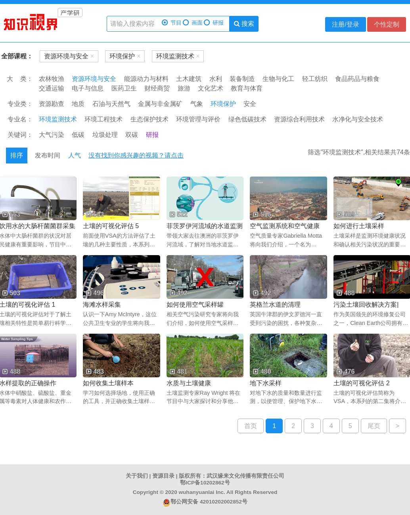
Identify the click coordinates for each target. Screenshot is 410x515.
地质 (78, 103)
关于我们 (137, 476)
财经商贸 (157, 88)
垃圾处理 (105, 134)
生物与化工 (278, 78)
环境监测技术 (58, 119)
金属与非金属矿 (160, 103)
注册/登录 (345, 24)
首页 (250, 426)
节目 (172, 23)
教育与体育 (246, 88)
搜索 (244, 23)
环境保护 (223, 103)
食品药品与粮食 (357, 78)
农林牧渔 (51, 78)
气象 (196, 103)
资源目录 (163, 476)
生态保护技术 (149, 119)
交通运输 (51, 88)
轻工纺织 (315, 78)
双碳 (131, 134)
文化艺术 (210, 88)
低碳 (78, 134)
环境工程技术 (103, 119)
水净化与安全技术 (357, 119)
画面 (193, 23)
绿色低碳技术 (247, 119)
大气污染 (51, 134)
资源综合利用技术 (299, 119)
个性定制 (386, 24)
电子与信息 (87, 88)
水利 (215, 78)
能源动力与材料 (146, 78)
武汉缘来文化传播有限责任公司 (245, 476)
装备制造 (242, 78)
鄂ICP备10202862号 (205, 483)
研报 (214, 23)
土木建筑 (188, 78)
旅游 (184, 88)
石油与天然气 (111, 103)
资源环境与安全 (94, 78)
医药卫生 (124, 88)
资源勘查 (51, 103)
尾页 (374, 426)
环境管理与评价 (198, 119)
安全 (249, 103)
